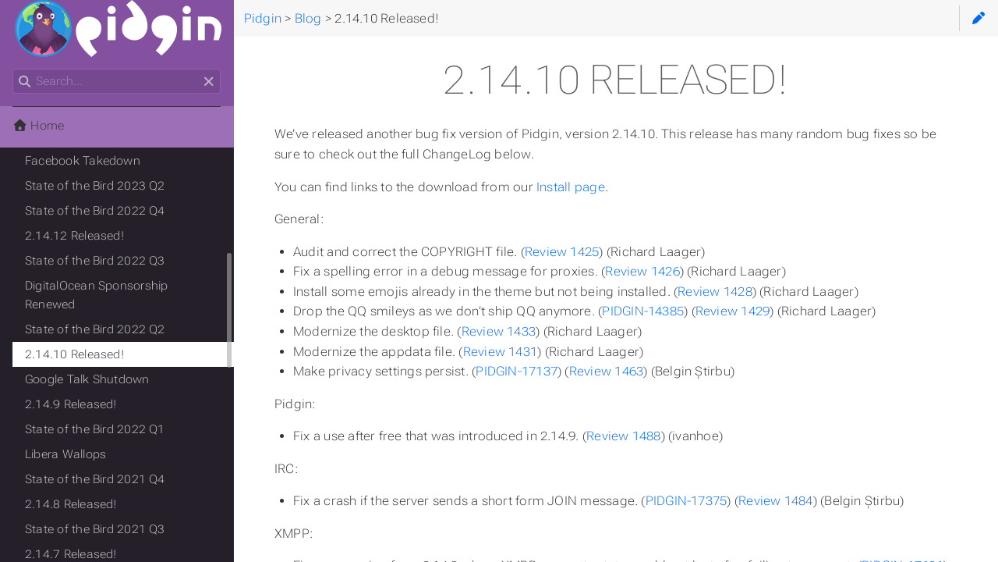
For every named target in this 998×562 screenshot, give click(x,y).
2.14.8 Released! (71, 504)
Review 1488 (623, 436)
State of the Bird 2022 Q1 (95, 429)
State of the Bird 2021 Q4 (95, 479)
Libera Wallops (65, 454)
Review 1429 (732, 311)
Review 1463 (606, 371)
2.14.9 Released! (71, 404)
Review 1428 (715, 291)
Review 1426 (642, 271)
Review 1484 (775, 500)
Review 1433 (499, 331)
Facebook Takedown (82, 161)
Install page (570, 187)
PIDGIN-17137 (516, 371)
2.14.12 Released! (74, 236)
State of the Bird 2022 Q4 (95, 211)
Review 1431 (500, 351)
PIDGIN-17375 (686, 500)
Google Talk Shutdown (87, 379)
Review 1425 (562, 251)
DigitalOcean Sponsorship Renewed (96, 295)
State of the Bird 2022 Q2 (95, 329)
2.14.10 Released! (74, 354)
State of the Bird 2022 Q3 (95, 261)
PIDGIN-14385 (643, 311)
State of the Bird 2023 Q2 (95, 186)
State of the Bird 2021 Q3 (95, 529)
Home (38, 126)
